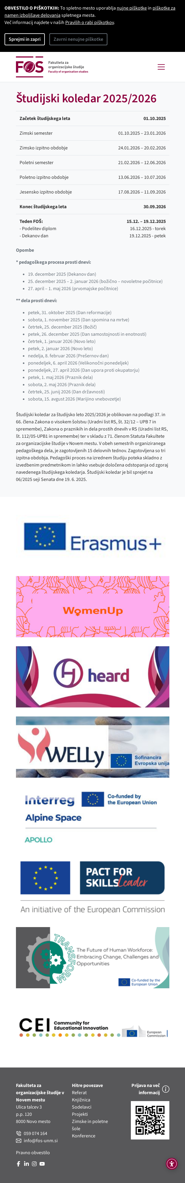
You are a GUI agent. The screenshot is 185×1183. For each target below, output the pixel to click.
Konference (83, 1136)
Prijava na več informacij (150, 1089)
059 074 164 (31, 1133)
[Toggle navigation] (161, 67)
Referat (79, 1092)
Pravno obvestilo (33, 1152)
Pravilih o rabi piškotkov (89, 22)
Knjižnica (81, 1100)
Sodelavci (81, 1107)
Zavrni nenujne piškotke (78, 39)
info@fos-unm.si (37, 1140)
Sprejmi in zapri (25, 39)
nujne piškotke (132, 8)
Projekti (80, 1114)
